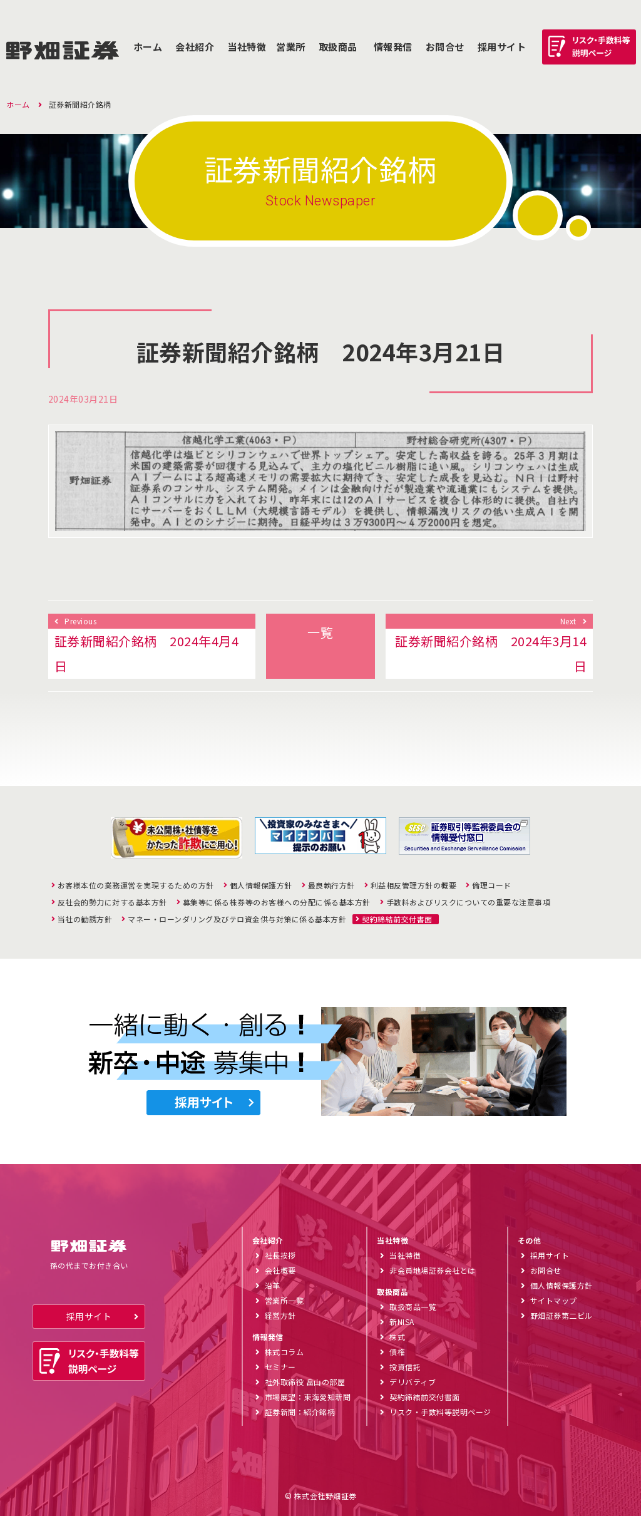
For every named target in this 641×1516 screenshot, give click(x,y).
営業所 (290, 46)
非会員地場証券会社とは (432, 1270)
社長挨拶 (280, 1255)
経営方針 (280, 1315)
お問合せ (445, 46)
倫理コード (491, 885)
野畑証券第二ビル (561, 1315)
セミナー (280, 1366)
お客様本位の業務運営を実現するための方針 (136, 885)
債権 (397, 1351)
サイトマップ (553, 1300)
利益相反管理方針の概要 (414, 885)
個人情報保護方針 (261, 885)
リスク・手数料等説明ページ (440, 1411)
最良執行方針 (331, 885)
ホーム (148, 46)
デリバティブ (412, 1381)
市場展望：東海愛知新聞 (308, 1396)
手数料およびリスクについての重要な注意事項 (468, 902)
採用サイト (89, 1316)
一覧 (320, 632)
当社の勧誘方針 (85, 919)
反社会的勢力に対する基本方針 (112, 902)
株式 (397, 1336)
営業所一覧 (284, 1300)
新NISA (401, 1321)
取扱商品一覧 (412, 1306)
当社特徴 (246, 46)
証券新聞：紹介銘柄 (300, 1411)
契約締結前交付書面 (397, 919)
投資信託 (405, 1366)
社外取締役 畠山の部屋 (305, 1381)
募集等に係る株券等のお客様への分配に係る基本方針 (277, 902)
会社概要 (280, 1270)
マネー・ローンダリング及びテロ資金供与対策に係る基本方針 (237, 919)
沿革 (272, 1285)
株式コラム (284, 1351)
